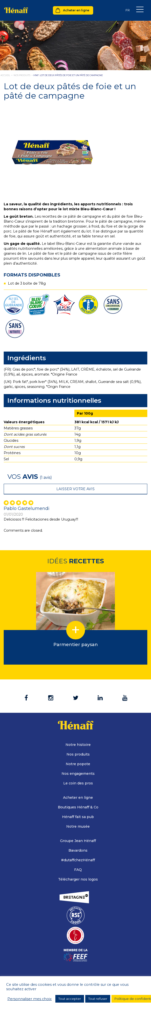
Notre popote (78, 764)
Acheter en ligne (76, 10)
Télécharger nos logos (78, 879)
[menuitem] (127, 10)
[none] (127, 10)
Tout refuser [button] (97, 999)
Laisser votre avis (75, 489)
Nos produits (78, 754)
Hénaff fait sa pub (78, 817)
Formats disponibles (32, 275)
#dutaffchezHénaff (78, 860)
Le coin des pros (78, 783)
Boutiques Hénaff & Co (78, 807)
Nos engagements (78, 773)
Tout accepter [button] (69, 999)
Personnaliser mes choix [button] (29, 999)
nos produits (22, 75)
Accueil (5, 75)
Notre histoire (78, 744)
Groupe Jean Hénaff (78, 841)
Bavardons (77, 850)
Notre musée (78, 826)
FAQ (78, 869)
